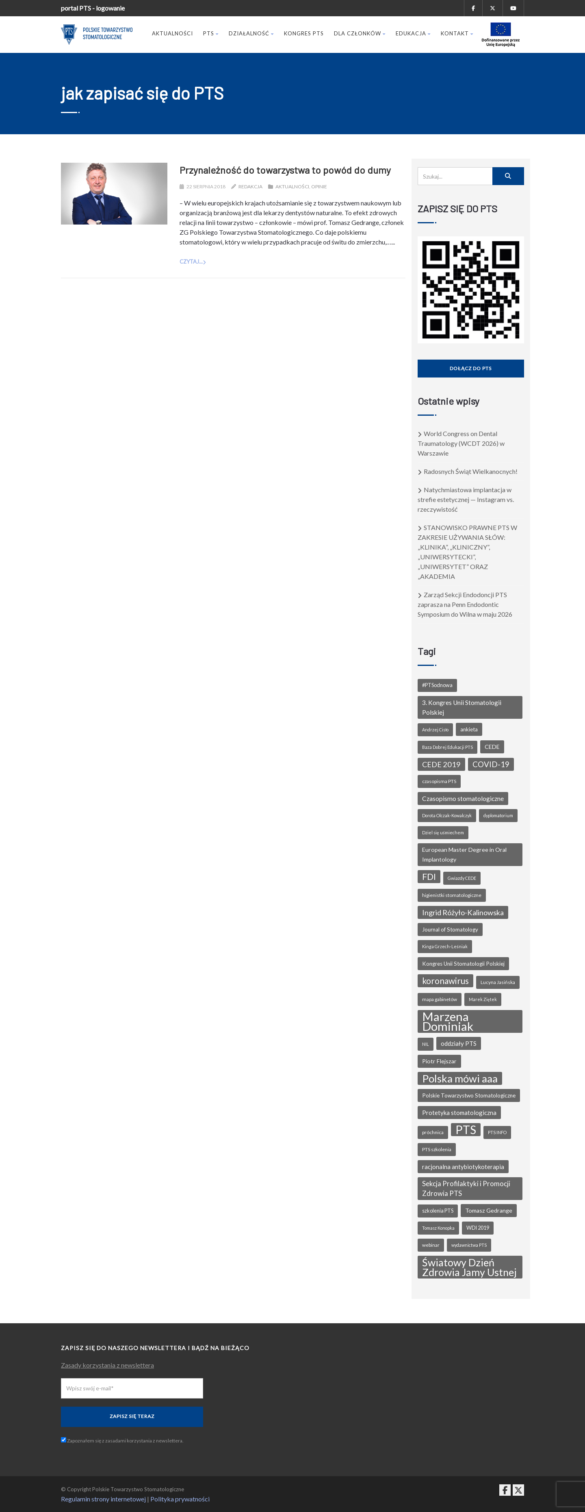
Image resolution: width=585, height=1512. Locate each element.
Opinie (319, 186)
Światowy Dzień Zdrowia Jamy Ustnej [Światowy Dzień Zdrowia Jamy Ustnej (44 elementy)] (469, 1267)
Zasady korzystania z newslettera (107, 1365)
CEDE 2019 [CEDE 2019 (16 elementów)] (441, 764)
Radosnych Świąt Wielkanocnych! (471, 471)
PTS (211, 33)
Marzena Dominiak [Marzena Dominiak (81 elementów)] (447, 1021)
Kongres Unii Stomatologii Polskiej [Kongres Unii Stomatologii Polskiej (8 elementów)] (463, 963)
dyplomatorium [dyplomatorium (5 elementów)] (498, 815)
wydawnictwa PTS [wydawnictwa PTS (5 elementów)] (469, 1245)
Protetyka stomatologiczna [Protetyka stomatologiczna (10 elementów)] (459, 1112)
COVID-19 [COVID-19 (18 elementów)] (490, 764)
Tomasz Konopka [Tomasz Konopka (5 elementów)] (438, 1228)
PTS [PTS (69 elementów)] (465, 1129)
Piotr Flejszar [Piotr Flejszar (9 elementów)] (439, 1061)
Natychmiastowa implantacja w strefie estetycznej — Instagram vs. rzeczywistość (466, 499)
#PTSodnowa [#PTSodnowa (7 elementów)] (437, 685)
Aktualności (172, 33)
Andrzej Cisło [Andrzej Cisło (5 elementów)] (435, 729)
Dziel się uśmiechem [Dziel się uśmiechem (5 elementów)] (443, 832)
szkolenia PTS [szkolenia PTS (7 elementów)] (437, 1211)
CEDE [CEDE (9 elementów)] (492, 746)
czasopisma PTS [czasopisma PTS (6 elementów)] (439, 781)
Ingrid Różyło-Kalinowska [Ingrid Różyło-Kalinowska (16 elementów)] (463, 912)
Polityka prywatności (180, 1499)
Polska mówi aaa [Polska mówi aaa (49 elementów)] (460, 1078)
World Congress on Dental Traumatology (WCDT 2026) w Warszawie (461, 443)
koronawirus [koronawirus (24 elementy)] (445, 980)
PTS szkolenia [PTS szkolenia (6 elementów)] (436, 1149)
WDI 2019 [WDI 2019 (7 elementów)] (477, 1228)
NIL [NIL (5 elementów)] (425, 1044)
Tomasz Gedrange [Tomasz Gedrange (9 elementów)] (488, 1210)
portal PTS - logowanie (93, 8)
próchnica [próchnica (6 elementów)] (433, 1132)
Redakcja (250, 186)
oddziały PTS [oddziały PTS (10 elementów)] (459, 1043)
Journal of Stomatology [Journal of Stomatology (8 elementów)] (450, 929)
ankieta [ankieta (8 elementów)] (469, 729)
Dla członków (360, 33)
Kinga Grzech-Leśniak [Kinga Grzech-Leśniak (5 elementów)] (445, 946)
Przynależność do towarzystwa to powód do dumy (285, 170)
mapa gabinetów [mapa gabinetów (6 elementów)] (439, 999)
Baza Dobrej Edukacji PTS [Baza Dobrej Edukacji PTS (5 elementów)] (447, 747)
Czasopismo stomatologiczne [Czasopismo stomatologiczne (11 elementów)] (463, 798)
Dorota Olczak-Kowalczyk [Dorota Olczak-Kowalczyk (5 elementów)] (447, 815)
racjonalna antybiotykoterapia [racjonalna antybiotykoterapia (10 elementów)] (463, 1166)
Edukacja (413, 33)
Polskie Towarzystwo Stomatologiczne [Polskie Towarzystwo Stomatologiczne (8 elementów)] (469, 1095)
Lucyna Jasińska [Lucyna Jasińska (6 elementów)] (498, 982)
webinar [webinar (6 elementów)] (431, 1245)
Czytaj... (191, 261)
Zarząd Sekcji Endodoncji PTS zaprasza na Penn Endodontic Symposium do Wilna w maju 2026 (465, 604)
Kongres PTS (304, 33)
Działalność (251, 33)
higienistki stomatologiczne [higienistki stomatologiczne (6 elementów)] (451, 895)
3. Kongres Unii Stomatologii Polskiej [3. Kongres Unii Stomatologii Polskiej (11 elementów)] (461, 707)
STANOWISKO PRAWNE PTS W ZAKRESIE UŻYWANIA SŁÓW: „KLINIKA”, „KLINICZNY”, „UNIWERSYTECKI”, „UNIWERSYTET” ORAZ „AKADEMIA (467, 552)
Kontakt (457, 33)
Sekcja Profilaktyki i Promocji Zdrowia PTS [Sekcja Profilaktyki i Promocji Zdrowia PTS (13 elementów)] (466, 1188)
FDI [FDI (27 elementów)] (429, 876)
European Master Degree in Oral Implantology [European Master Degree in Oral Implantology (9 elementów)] (464, 854)
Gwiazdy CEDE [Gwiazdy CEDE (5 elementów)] (462, 878)
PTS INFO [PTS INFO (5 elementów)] (497, 1132)
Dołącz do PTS (471, 368)
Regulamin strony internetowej (103, 1499)
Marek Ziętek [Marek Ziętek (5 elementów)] (483, 999)
